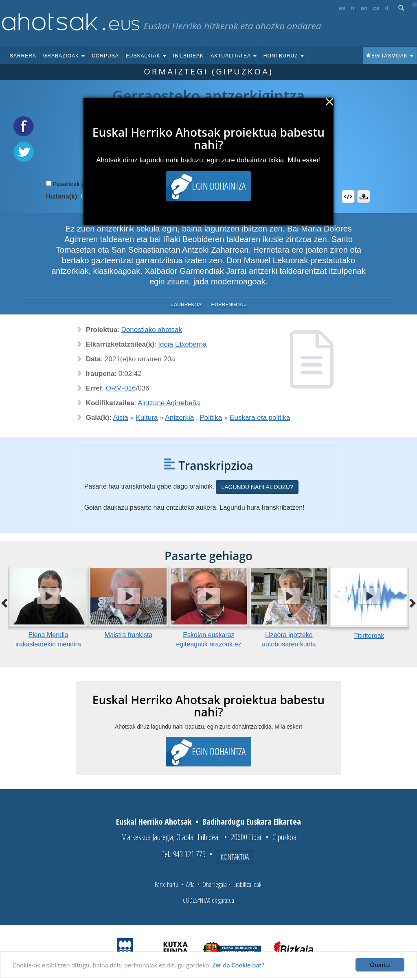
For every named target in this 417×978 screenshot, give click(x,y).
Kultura (147, 417)
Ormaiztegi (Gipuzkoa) (208, 71)
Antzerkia (179, 417)
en (364, 8)
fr (353, 8)
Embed (348, 196)
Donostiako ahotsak (151, 330)
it (387, 8)
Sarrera (23, 56)
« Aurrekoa (186, 305)
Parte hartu (166, 884)
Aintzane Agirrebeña (169, 403)
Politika (211, 417)
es (342, 8)
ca (376, 8)
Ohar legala (214, 884)
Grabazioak (64, 56)
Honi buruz (283, 56)
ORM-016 (121, 388)
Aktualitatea (234, 56)
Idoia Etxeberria (182, 344)
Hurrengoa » (229, 305)
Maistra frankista (128, 634)
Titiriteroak (369, 635)
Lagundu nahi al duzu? (257, 487)
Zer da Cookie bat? (239, 965)
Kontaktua (235, 857)
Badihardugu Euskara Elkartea (251, 821)
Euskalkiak (146, 56)
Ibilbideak (188, 56)
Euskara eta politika (260, 417)
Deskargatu (363, 196)
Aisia (120, 417)
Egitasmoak (389, 56)
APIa (190, 884)
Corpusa (105, 56)
